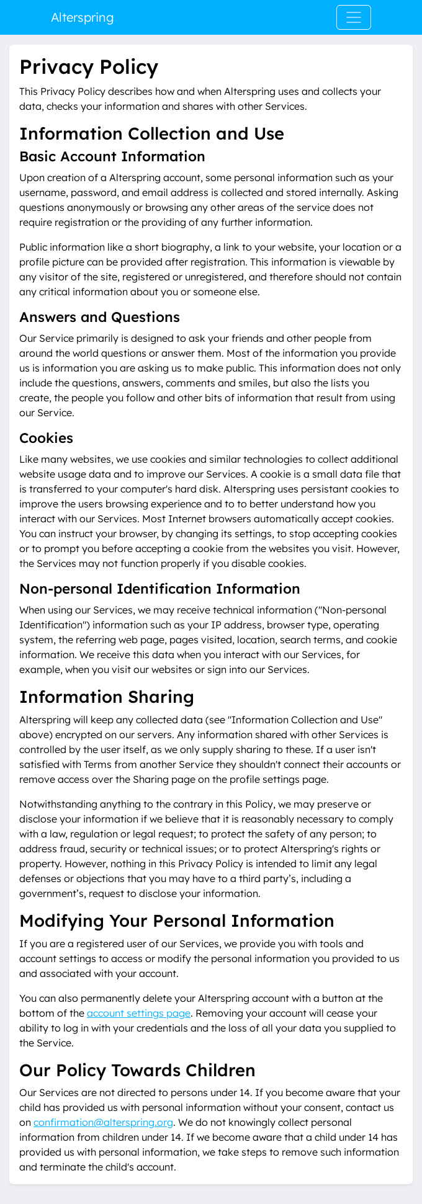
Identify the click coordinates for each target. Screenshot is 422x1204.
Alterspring (82, 17)
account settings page (139, 1013)
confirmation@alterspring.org (103, 1122)
